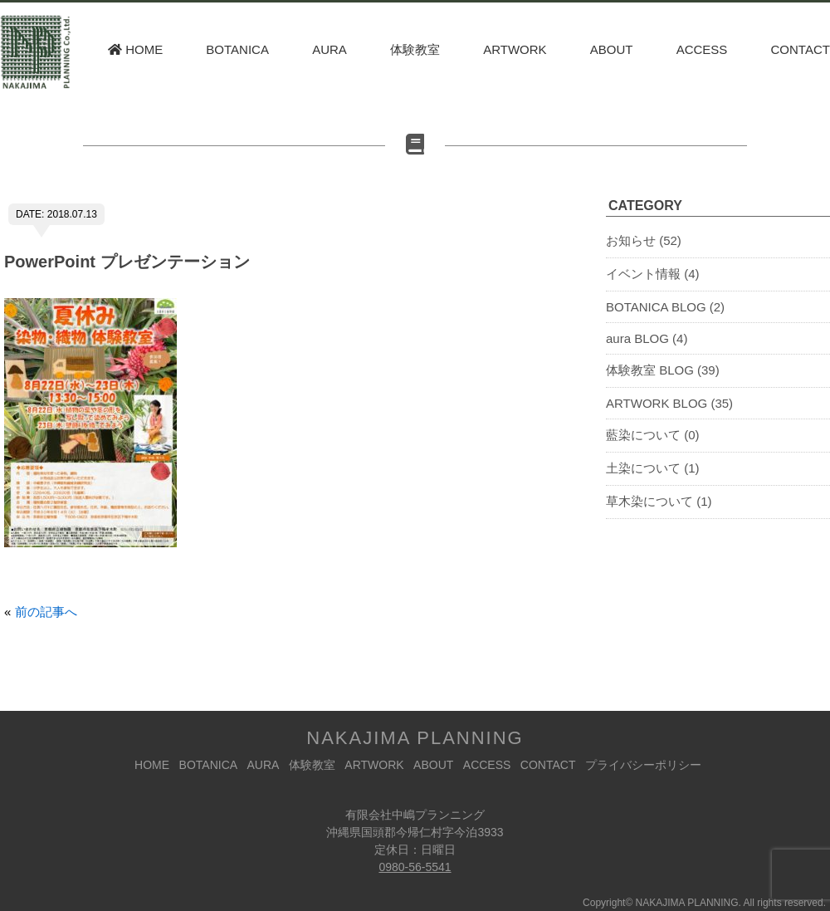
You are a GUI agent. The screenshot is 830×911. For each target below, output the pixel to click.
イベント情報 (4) (653, 274)
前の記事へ (46, 612)
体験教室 (415, 49)
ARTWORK (514, 49)
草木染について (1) (659, 501)
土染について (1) (653, 468)
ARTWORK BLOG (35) (669, 403)
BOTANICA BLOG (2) (665, 307)
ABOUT (611, 49)
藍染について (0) (653, 435)
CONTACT (800, 49)
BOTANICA (237, 49)
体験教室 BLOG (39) (663, 370)
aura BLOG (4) (646, 338)
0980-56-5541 (414, 867)
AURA (329, 49)
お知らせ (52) (643, 240)
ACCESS (702, 49)
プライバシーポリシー (643, 764)
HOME (135, 49)
